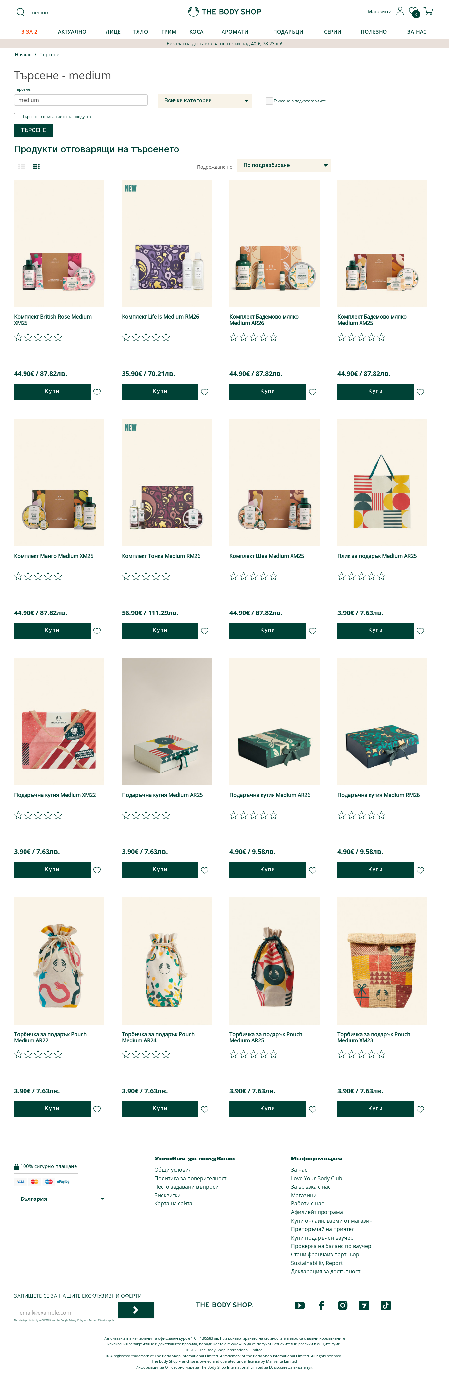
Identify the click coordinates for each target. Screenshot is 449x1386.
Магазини (304, 1195)
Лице (113, 31)
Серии (332, 31)
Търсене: (22, 89)
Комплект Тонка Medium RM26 (161, 556)
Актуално (72, 31)
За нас (299, 1169)
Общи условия (173, 1169)
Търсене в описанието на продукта (52, 116)
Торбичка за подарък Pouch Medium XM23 (373, 1037)
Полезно (374, 31)
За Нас (416, 31)
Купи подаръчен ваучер (322, 1237)
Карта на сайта (173, 1203)
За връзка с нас (311, 1186)
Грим (168, 31)
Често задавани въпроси (186, 1186)
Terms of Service (98, 1320)
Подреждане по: (215, 167)
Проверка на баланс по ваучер (331, 1246)
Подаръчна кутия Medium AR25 (162, 795)
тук (309, 1367)
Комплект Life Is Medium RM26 (160, 316)
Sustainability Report (317, 1263)
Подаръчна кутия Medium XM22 (55, 795)
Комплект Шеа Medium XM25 (266, 556)
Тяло (140, 31)
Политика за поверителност (190, 1178)
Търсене (49, 54)
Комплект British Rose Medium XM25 (53, 320)
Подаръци (288, 31)
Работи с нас (307, 1203)
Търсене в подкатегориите (296, 101)
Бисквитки (167, 1195)
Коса (196, 31)
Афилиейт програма (317, 1212)
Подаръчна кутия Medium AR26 (269, 795)
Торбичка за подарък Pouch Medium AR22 (50, 1037)
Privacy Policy (76, 1320)
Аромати (235, 31)
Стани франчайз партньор (325, 1254)
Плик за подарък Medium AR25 (377, 556)
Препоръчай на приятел (323, 1229)
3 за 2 (29, 31)
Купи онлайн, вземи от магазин (332, 1220)
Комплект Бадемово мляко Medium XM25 (372, 320)
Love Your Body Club (316, 1178)
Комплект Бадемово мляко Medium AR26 (264, 320)
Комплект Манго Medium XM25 (53, 556)
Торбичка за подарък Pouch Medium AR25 (265, 1037)
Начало (23, 55)
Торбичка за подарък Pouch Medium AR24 (158, 1037)
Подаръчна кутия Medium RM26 (378, 795)
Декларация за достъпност (325, 1271)
